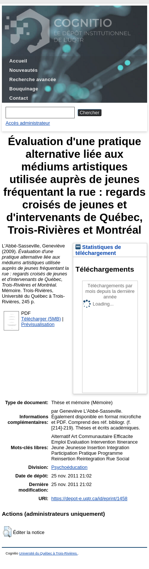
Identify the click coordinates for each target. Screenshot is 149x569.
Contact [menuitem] (18, 98)
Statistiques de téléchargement (98, 250)
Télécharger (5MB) (41, 319)
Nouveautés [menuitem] (23, 70)
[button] (7, 531)
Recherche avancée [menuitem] (32, 79)
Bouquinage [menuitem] (23, 89)
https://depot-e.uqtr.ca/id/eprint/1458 (89, 498)
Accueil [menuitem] (18, 61)
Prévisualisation (38, 324)
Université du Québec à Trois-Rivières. (48, 553)
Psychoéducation (69, 467)
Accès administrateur (28, 123)
